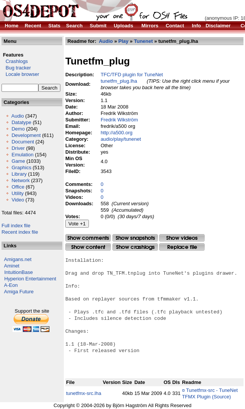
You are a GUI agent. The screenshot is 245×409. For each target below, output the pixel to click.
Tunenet (143, 41)
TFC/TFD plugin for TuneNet (132, 74)
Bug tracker (16, 68)
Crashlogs (15, 61)
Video (17, 200)
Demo (18, 129)
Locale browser (20, 74)
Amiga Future (19, 291)
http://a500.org (117, 132)
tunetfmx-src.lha (83, 393)
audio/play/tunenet (121, 139)
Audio (17, 116)
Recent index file (20, 232)
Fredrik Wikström (119, 120)
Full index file (16, 225)
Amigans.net (18, 259)
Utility (17, 193)
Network (20, 180)
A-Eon (11, 285)
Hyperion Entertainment (30, 279)
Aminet (11, 266)
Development (26, 135)
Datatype (21, 122)
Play (124, 41)
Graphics (21, 167)
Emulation (22, 154)
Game (18, 161)
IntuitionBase (18, 272)
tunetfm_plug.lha (119, 81)
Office (17, 187)
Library (19, 174)
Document (22, 142)
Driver (18, 148)
